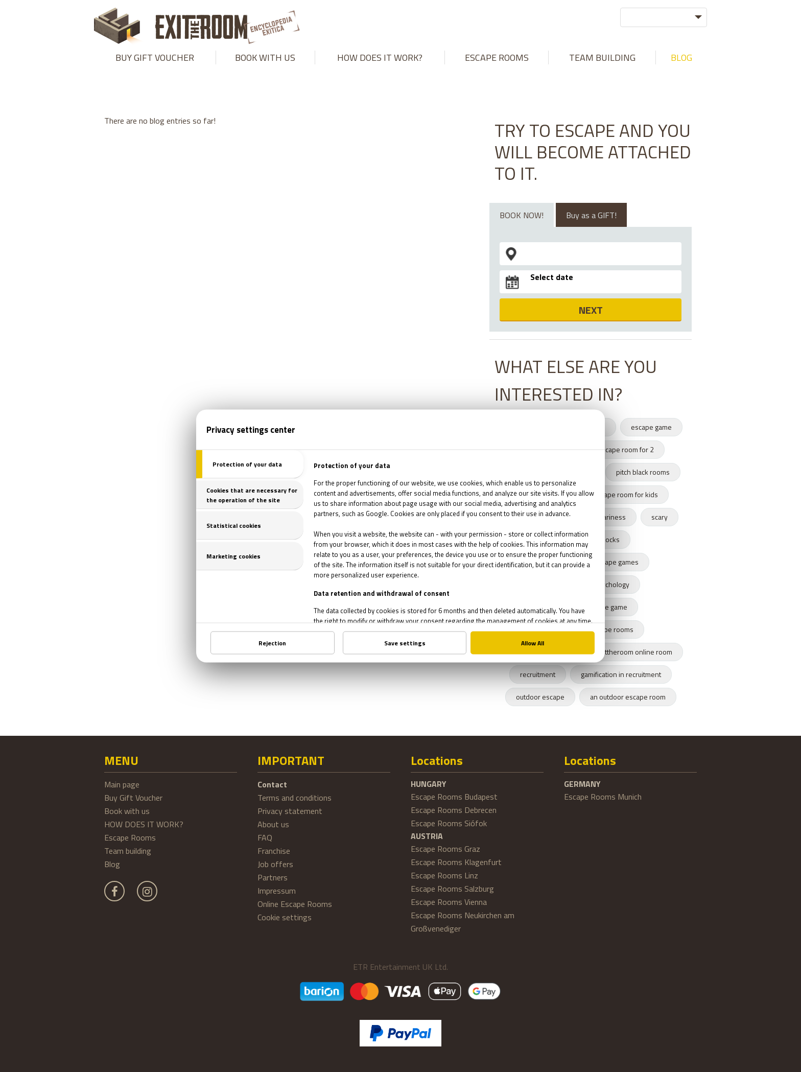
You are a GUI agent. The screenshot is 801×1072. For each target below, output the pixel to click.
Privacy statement (289, 811)
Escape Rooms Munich (603, 796)
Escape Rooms (497, 57)
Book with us (265, 57)
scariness (611, 516)
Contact (272, 784)
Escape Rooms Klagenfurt (456, 862)
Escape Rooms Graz (445, 849)
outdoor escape (540, 696)
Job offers (275, 864)
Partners (272, 877)
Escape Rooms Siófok (449, 823)
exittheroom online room (634, 651)
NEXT (591, 310)
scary (659, 516)
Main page (121, 784)
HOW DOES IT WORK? (379, 57)
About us (273, 824)
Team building (602, 57)
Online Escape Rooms (294, 904)
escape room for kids (625, 494)
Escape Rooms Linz (444, 875)
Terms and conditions (294, 797)
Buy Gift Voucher (154, 57)
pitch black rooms (643, 472)
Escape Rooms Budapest (454, 796)
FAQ (264, 837)
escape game (651, 427)
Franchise (273, 851)
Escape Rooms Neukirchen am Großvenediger (462, 922)
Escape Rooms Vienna (449, 902)
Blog (681, 57)
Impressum (276, 890)
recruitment (537, 674)
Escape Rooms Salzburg (452, 888)
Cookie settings (284, 917)
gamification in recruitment (621, 674)
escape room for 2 (626, 449)
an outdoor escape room (628, 696)
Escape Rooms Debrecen (454, 810)
